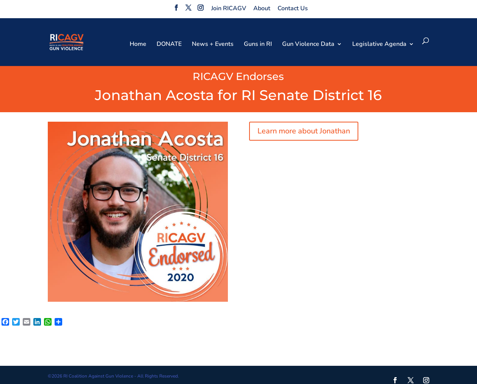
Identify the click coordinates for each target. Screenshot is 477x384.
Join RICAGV (228, 8)
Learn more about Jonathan (303, 131)
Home (138, 44)
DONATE (169, 44)
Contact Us (293, 8)
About (261, 8)
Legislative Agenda (379, 44)
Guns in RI (258, 44)
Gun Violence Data (308, 44)
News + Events (213, 44)
